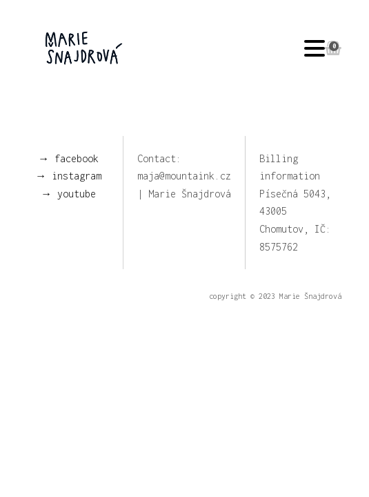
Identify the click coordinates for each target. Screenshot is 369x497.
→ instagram (68, 176)
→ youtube (68, 193)
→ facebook (68, 158)
